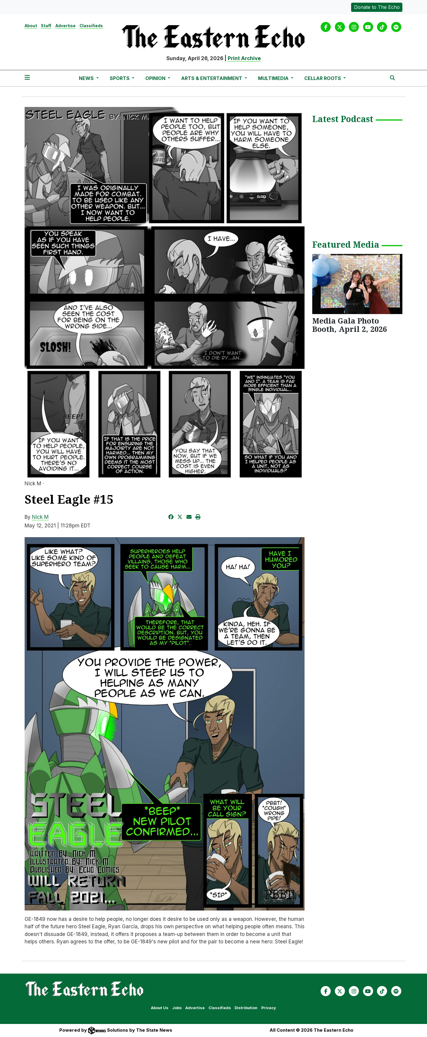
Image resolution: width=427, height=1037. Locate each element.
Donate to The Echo (377, 7)
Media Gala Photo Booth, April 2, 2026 (349, 325)
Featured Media (345, 245)
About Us (159, 1008)
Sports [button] (120, 78)
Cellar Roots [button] (323, 78)
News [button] (87, 78)
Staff (46, 25)
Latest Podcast (342, 119)
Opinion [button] (156, 78)
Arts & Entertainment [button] (212, 78)
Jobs (177, 1008)
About (31, 25)
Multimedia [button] (274, 78)
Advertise (65, 25)
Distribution (246, 1008)
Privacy (268, 1008)
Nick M (40, 517)
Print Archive (244, 58)
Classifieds (91, 25)
